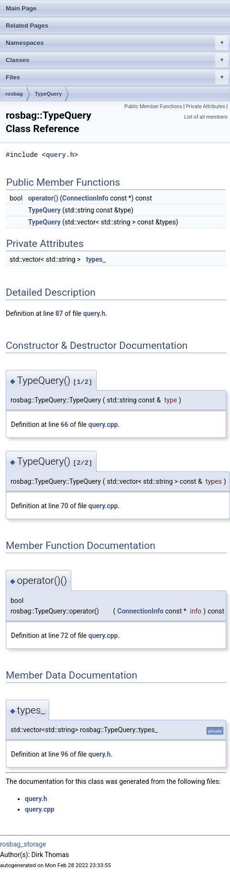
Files (117, 77)
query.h (60, 154)
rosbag (14, 94)
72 (64, 635)
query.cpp (103, 424)
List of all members (206, 117)
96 (64, 754)
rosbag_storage (23, 844)
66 (64, 424)
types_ (96, 259)
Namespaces (117, 43)
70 (64, 506)
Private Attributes (205, 106)
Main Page (21, 8)
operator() (43, 198)
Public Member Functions (153, 106)
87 (59, 313)
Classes (117, 60)
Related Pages (27, 25)
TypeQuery (48, 94)
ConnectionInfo (85, 198)
